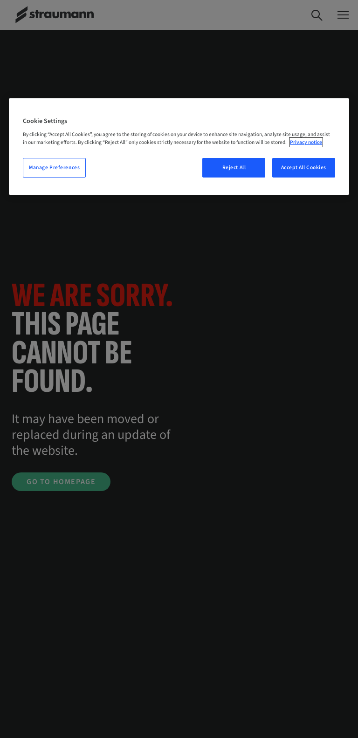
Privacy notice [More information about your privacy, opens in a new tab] (306, 142)
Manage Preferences (54, 167)
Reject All (234, 167)
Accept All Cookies (303, 167)
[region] (179, 146)
